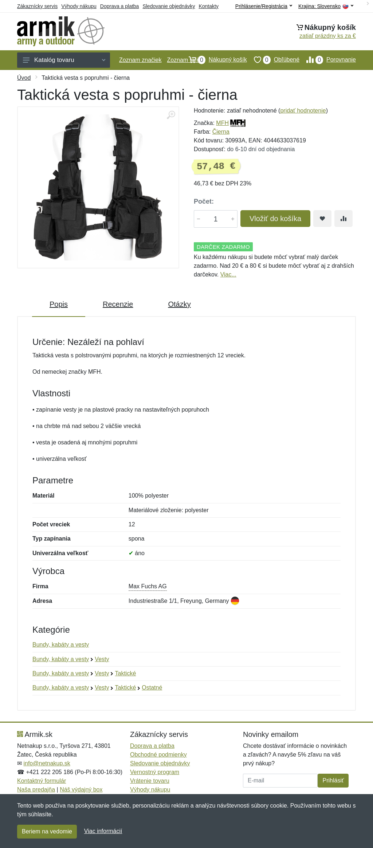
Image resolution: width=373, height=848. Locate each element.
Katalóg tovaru (64, 59)
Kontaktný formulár (41, 781)
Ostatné (152, 687)
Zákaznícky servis (37, 6)
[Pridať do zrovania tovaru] (343, 218)
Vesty (102, 659)
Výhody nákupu (79, 6)
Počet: (204, 201)
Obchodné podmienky (158, 754)
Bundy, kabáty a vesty (60, 644)
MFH (222, 123)
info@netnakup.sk (46, 763)
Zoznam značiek (140, 60)
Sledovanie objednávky (168, 6)
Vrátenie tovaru (149, 781)
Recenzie (118, 304)
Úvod (24, 78)
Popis (59, 304)
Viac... (228, 274)
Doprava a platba (119, 6)
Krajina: (325, 6)
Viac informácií (103, 831)
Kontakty (208, 6)
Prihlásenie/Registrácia (263, 6)
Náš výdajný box (81, 789)
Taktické (125, 673)
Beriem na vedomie (47, 831)
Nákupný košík (214, 59)
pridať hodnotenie (303, 110)
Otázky (179, 304)
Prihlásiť (332, 780)
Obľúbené (273, 59)
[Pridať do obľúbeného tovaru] (322, 218)
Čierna (220, 132)
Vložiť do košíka (275, 219)
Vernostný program (154, 772)
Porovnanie (327, 59)
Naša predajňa (36, 789)
